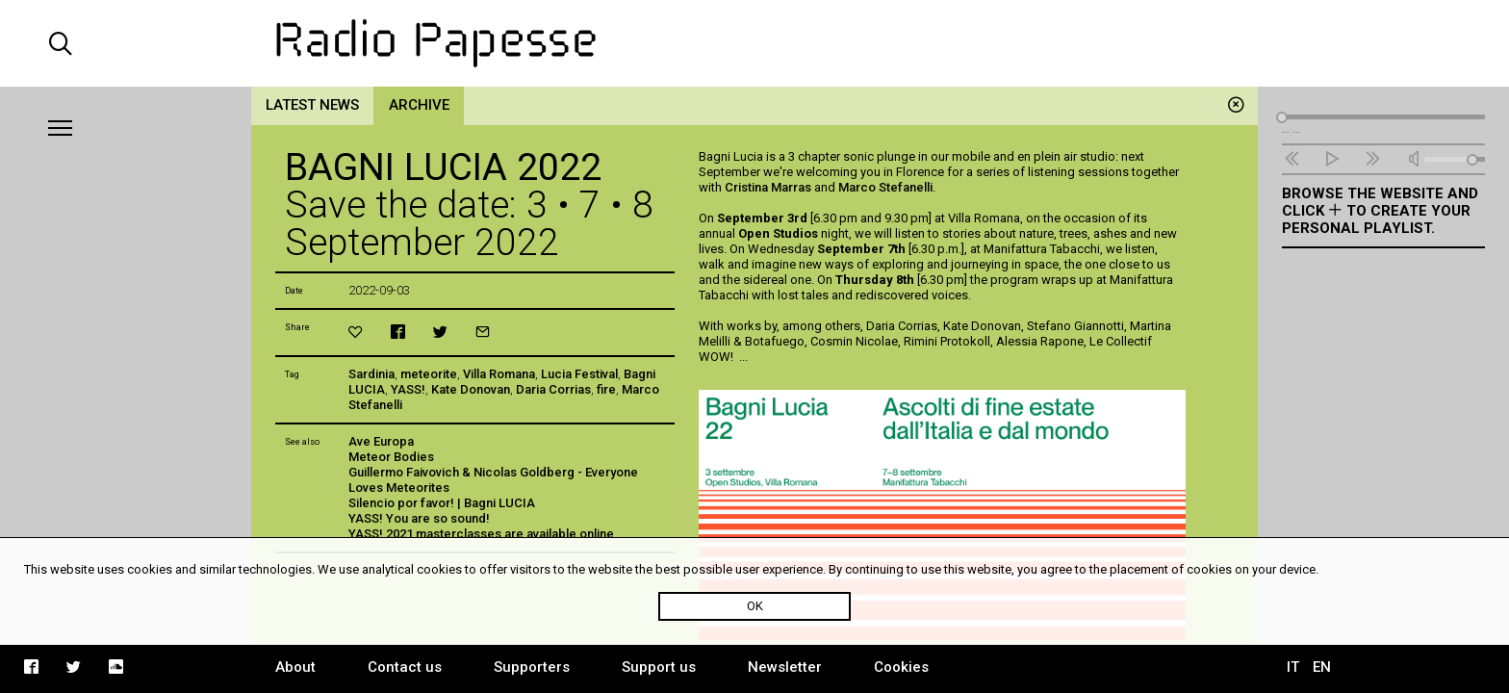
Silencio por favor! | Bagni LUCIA (441, 503)
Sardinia (371, 374)
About (295, 667)
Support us (659, 667)
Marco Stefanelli (885, 187)
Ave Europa (381, 441)
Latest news (312, 105)
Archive (419, 105)
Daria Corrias (553, 389)
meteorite (428, 374)
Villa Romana (499, 374)
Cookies (901, 667)
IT (1293, 667)
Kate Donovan (470, 389)
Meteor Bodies (391, 456)
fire (606, 389)
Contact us (405, 667)
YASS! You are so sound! (419, 518)
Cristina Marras (768, 187)
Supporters (532, 667)
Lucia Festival (579, 374)
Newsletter (785, 667)
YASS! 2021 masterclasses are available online (481, 533)
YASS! (408, 389)
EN (1322, 667)
